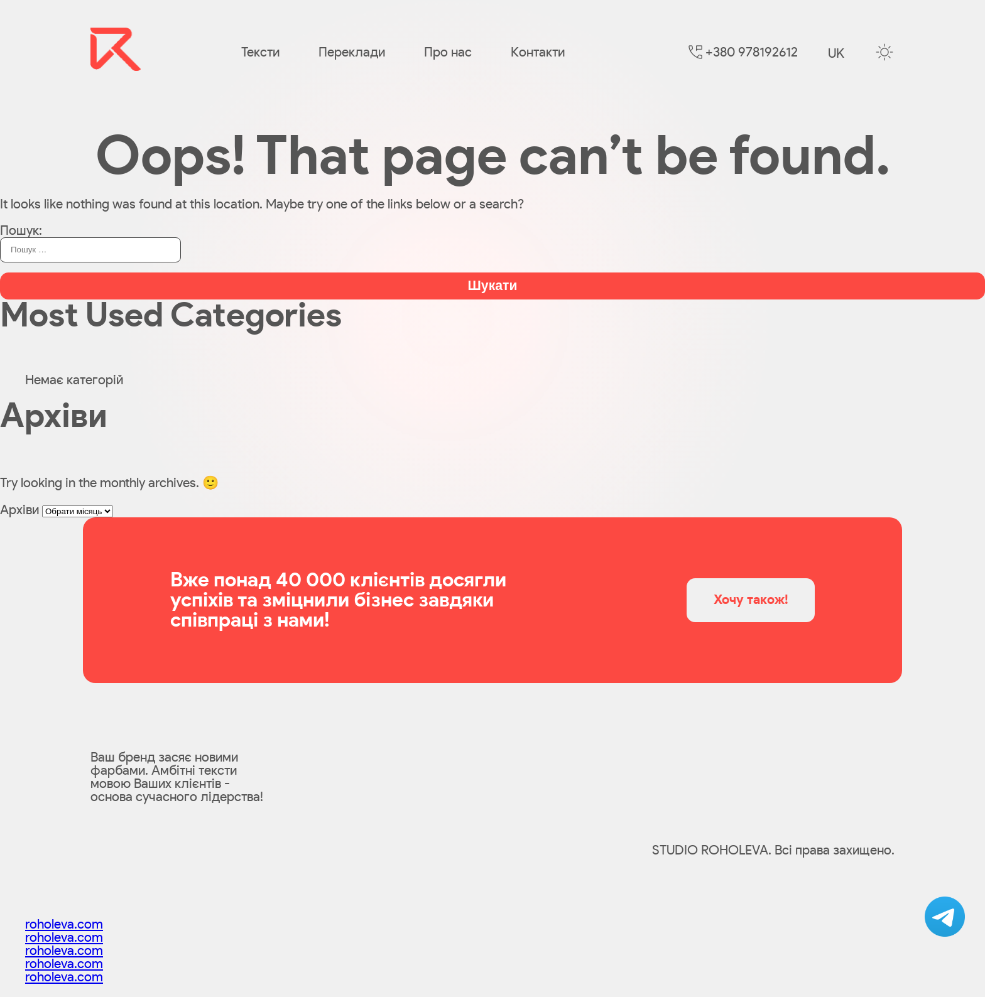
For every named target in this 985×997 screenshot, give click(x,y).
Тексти (260, 52)
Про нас (448, 52)
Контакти (538, 52)
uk (836, 53)
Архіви (19, 510)
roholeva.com (64, 924)
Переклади (351, 52)
